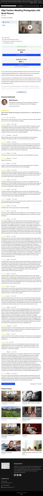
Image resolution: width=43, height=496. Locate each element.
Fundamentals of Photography (8, 403)
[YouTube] (15, 475)
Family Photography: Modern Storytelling (31, 403)
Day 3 (3, 25)
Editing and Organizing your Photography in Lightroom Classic (31, 419)
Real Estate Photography (6, 452)
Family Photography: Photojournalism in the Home (31, 453)
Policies (21, 494)
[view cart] (40, 1)
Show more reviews (8, 384)
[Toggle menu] (41, 6)
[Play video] (30, 27)
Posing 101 (24, 435)
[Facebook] (18, 475)
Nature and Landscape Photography (9, 418)
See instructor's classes (14, 106)
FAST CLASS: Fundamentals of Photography (8, 436)
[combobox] (28, 6)
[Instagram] (20, 475)
